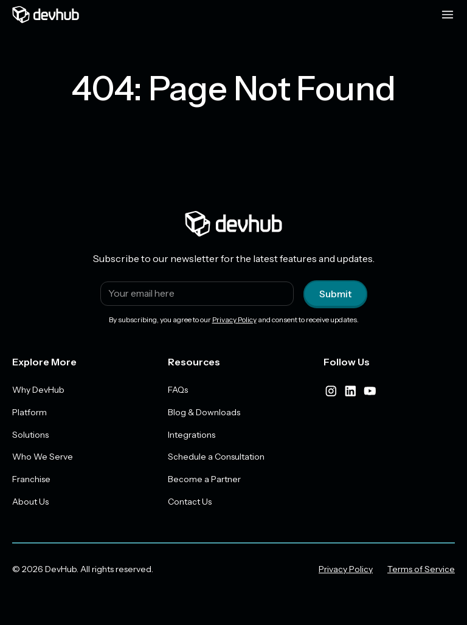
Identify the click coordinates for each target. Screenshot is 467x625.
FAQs (178, 389)
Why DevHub (38, 389)
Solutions (30, 434)
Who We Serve (42, 457)
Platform (29, 412)
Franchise (31, 479)
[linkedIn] (350, 391)
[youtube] (369, 391)
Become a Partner (204, 479)
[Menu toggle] (447, 14)
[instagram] (330, 391)
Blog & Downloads (204, 412)
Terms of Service (421, 569)
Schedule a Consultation (216, 457)
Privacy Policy (234, 319)
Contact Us (190, 502)
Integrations (191, 434)
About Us (30, 502)
